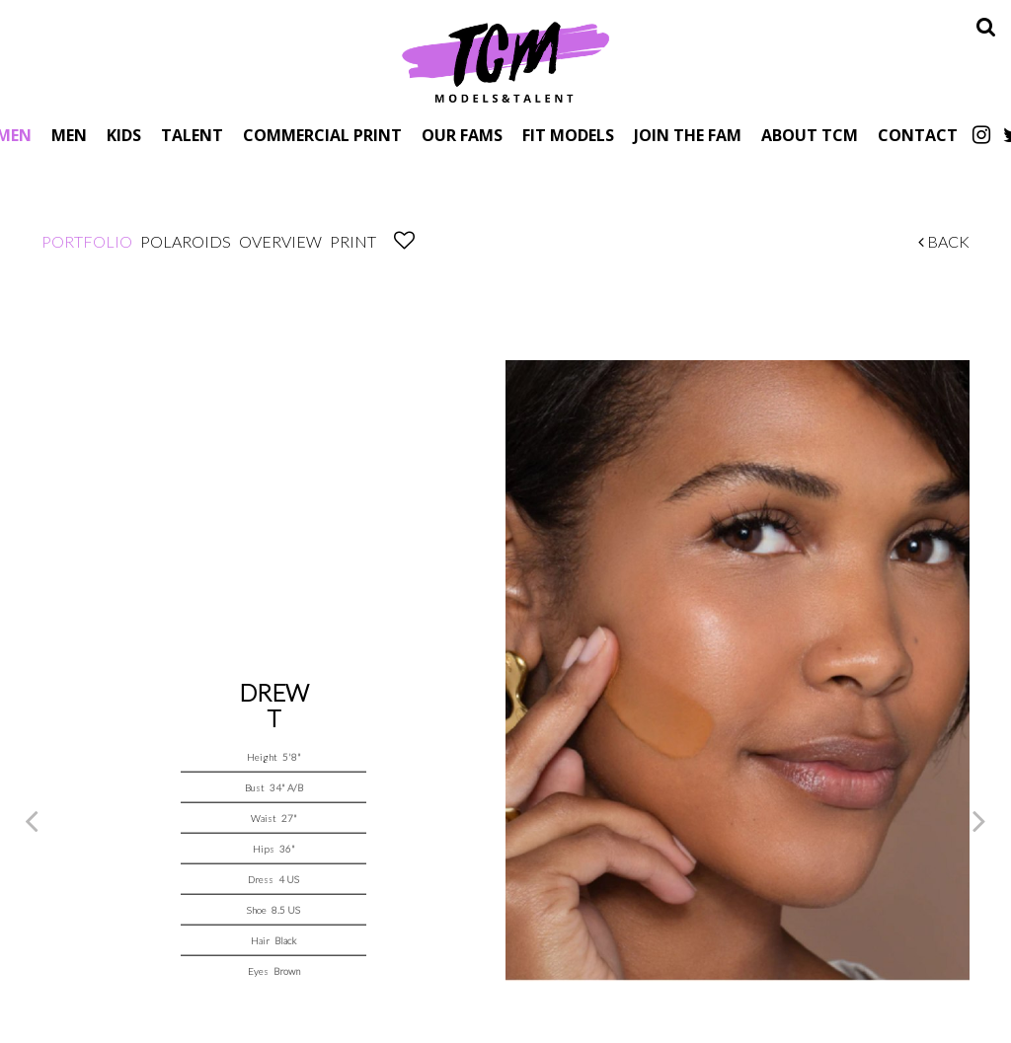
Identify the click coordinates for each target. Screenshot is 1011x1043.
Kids (124, 134)
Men (69, 134)
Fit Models (568, 134)
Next (979, 820)
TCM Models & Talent (505, 61)
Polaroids (185, 241)
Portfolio (86, 241)
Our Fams (462, 134)
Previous (31, 820)
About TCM (809, 134)
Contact (918, 134)
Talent (192, 134)
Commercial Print (322, 134)
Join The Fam (687, 134)
